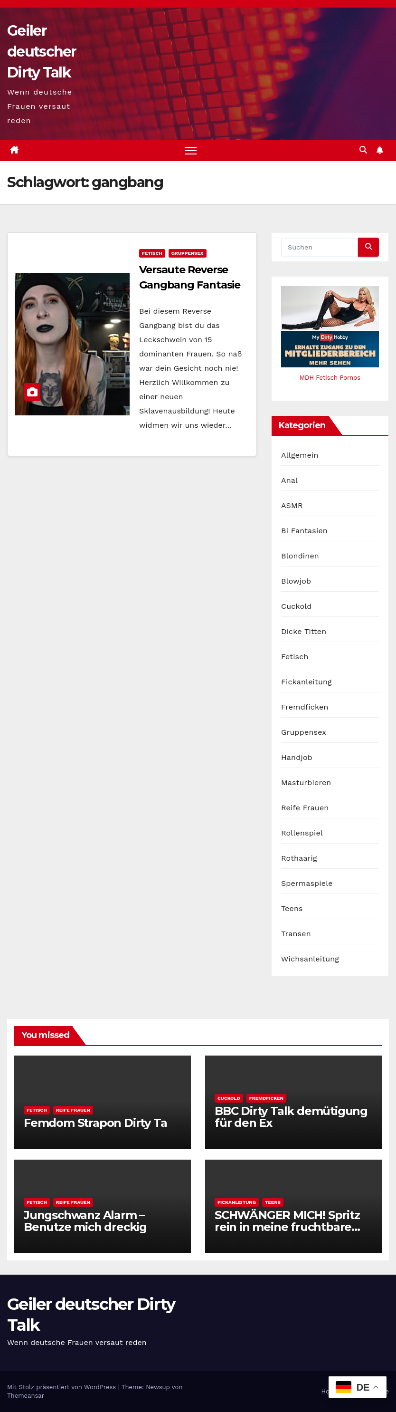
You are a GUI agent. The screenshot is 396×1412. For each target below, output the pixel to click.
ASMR (292, 505)
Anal (289, 480)
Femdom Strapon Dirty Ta (95, 1123)
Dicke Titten (303, 631)
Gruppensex (187, 253)
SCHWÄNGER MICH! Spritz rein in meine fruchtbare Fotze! (287, 1227)
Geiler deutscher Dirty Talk (41, 51)
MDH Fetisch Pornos (330, 377)
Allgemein (300, 455)
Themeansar (25, 1395)
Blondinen (300, 555)
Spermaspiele (307, 883)
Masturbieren (306, 782)
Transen (296, 933)
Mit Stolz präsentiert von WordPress (62, 1387)
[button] (363, 149)
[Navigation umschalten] (190, 150)
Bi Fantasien (304, 530)
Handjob (296, 757)
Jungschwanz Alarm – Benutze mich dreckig (85, 1221)
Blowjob (296, 581)
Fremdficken (305, 706)
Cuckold (296, 606)
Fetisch (152, 253)
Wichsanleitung (310, 958)
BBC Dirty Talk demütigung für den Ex (291, 1117)
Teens (292, 908)
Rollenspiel (302, 832)
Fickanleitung (306, 681)
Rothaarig (299, 858)
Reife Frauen (305, 807)
